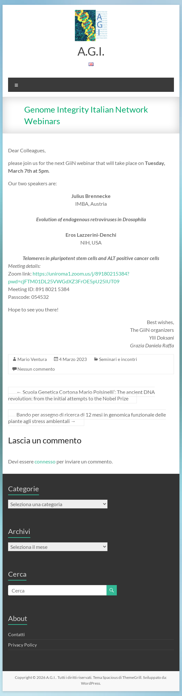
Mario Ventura (32, 359)
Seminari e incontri (118, 359)
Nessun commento (36, 369)
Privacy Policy (22, 644)
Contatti (16, 634)
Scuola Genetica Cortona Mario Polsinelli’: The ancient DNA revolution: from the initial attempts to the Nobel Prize (81, 395)
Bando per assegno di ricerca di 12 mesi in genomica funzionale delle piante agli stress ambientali (87, 417)
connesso (45, 461)
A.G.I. (91, 51)
